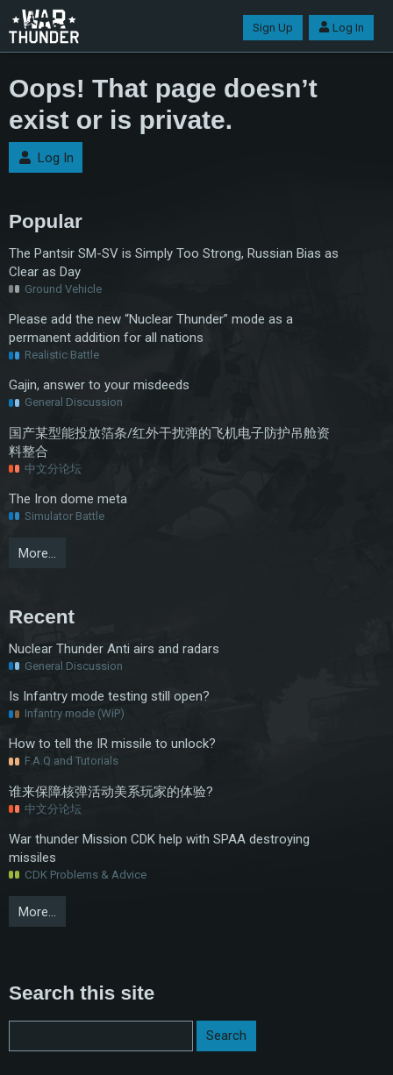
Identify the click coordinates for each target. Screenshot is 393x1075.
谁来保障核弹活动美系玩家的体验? (111, 792)
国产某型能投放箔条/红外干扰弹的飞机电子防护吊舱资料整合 (169, 442)
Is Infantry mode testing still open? (109, 696)
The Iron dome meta (68, 499)
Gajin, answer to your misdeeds (99, 385)
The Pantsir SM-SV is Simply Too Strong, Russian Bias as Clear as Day (174, 263)
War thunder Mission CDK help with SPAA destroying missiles (159, 848)
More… (37, 553)
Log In (341, 27)
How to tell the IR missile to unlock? (112, 743)
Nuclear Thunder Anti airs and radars (114, 649)
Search (226, 1035)
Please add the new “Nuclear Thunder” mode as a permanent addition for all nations (151, 328)
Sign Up (273, 27)
